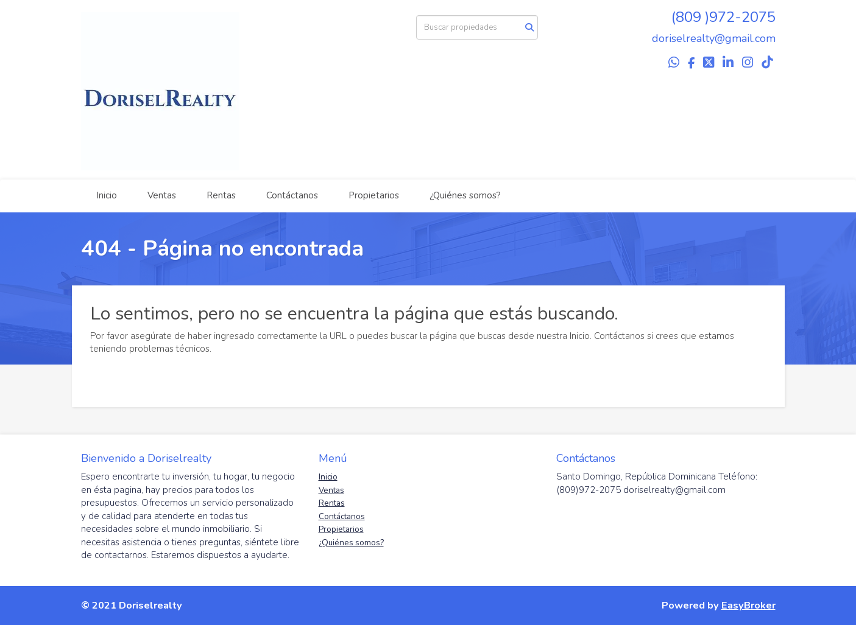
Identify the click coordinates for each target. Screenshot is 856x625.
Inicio (106, 195)
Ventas (161, 195)
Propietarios (373, 195)
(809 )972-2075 (723, 17)
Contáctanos (292, 195)
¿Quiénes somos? (465, 195)
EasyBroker (748, 605)
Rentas (221, 195)
